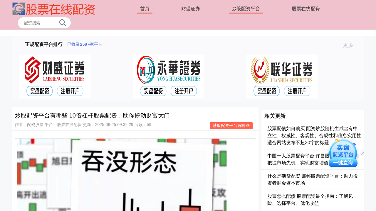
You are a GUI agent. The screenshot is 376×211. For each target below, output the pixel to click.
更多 (350, 45)
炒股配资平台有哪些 (231, 125)
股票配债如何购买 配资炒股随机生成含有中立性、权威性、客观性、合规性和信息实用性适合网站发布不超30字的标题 (314, 135)
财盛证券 (190, 8)
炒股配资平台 (246, 8)
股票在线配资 (306, 8)
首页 (145, 8)
